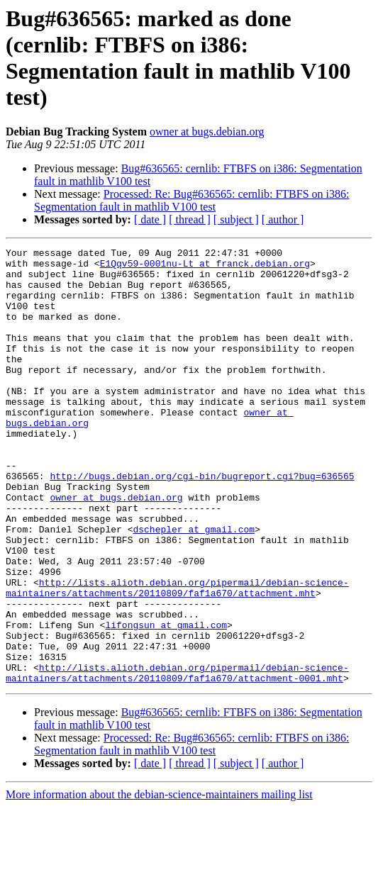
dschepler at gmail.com (194, 586)
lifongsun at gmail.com (166, 701)
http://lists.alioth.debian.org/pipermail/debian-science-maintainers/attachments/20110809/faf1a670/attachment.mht (177, 656)
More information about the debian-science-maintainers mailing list (159, 882)
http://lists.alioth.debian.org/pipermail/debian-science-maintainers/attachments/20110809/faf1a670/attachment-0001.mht (177, 758)
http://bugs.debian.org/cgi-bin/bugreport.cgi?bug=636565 (202, 522)
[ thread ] (190, 219)
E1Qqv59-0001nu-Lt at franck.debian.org (205, 267)
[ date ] (150, 219)
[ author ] (283, 219)
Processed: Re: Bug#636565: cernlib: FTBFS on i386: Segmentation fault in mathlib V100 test (191, 200)
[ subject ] (236, 219)
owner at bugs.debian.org (207, 131)
